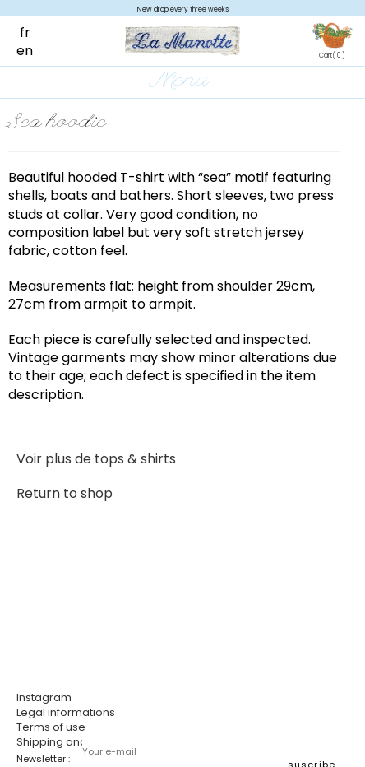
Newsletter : (43, 758)
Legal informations (65, 712)
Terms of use (50, 727)
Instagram (44, 697)
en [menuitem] (24, 50)
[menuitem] (33, 32)
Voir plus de (96, 458)
